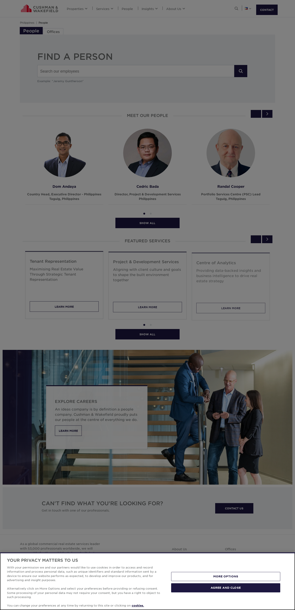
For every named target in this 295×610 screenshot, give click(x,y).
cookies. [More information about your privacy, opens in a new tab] (138, 605)
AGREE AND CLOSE (226, 587)
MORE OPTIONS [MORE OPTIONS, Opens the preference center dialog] (225, 576)
